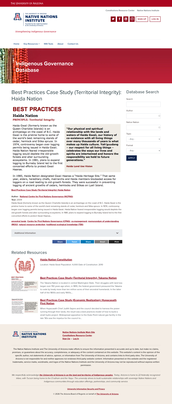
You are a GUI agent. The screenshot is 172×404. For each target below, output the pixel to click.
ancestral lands (18, 221)
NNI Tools (48, 44)
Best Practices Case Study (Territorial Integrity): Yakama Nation (78, 278)
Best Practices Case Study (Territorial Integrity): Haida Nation (40, 190)
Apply (131, 158)
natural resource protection (32, 224)
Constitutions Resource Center (120, 10)
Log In (155, 19)
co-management (79, 221)
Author (129, 110)
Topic (128, 133)
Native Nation (132, 122)
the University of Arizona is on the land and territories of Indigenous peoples (76, 375)
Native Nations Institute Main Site (78, 332)
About (60, 44)
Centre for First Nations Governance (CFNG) (48, 221)
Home (16, 44)
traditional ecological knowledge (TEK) (64, 224)
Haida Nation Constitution (56, 259)
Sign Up (142, 19)
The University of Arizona (107, 394)
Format (129, 145)
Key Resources (31, 44)
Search (129, 99)
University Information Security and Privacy (86, 389)
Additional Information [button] (25, 233)
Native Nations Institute (148, 10)
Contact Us (73, 44)
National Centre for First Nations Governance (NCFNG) (46, 196)
